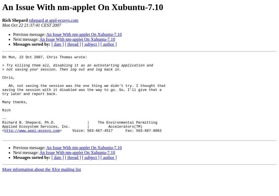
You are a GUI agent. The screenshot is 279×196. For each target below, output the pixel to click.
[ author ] (109, 44)
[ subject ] (90, 44)
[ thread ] (73, 44)
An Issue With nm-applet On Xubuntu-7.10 (84, 34)
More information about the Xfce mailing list (41, 185)
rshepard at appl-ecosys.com (53, 20)
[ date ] (57, 44)
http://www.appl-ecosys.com (32, 145)
